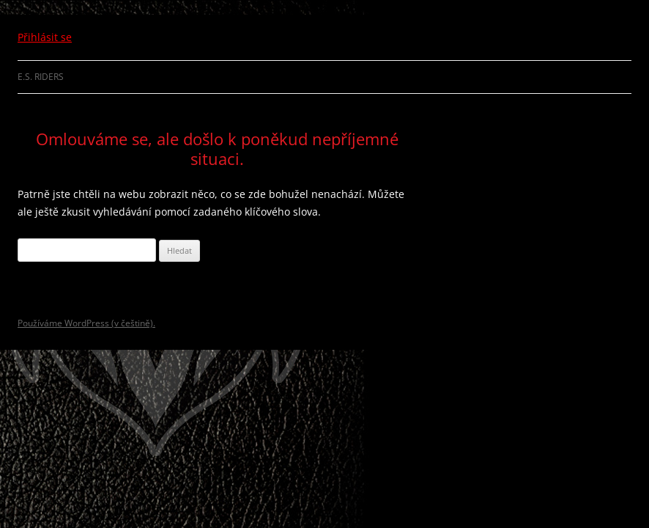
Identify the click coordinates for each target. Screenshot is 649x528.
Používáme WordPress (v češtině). (86, 323)
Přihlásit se (45, 37)
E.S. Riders (41, 76)
